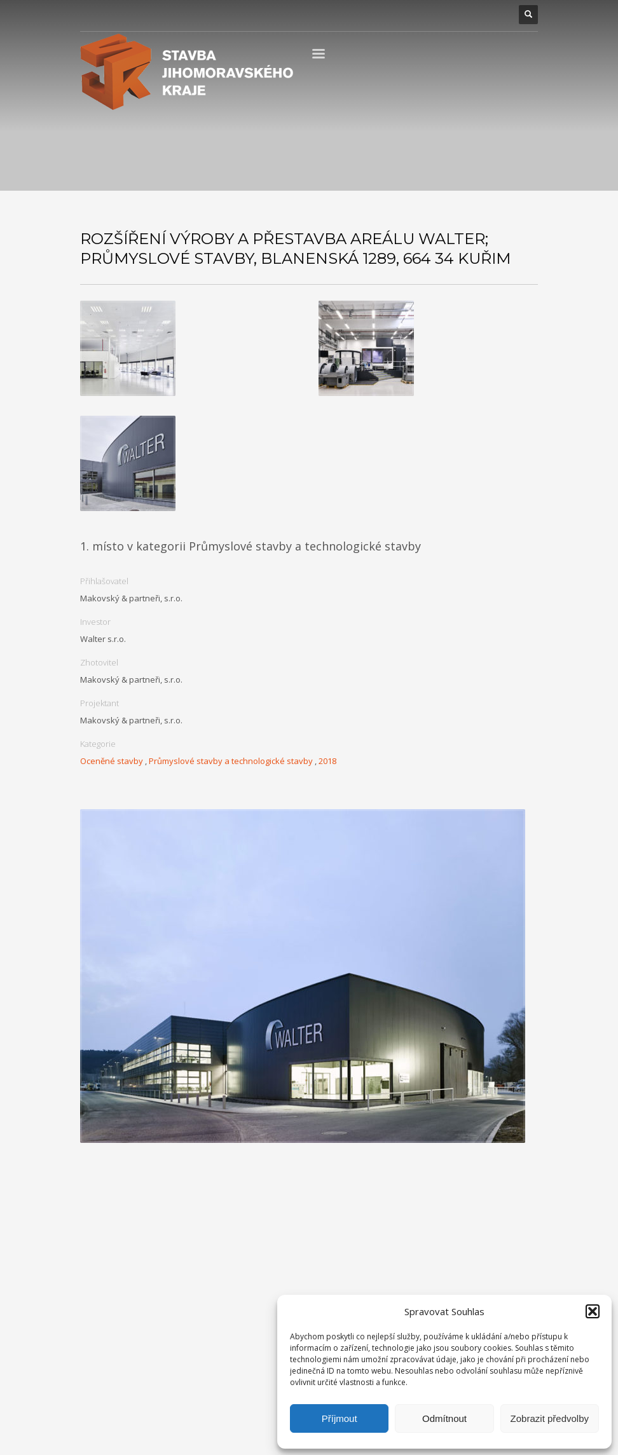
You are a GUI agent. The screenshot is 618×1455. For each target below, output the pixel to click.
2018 (327, 761)
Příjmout (339, 1418)
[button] (592, 1311)
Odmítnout (444, 1418)
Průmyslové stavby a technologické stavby (231, 761)
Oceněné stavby (111, 761)
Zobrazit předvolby (550, 1418)
